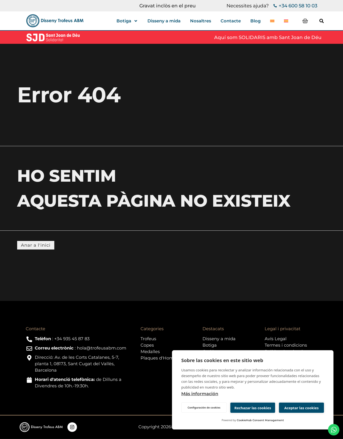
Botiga (127, 20)
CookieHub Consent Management (260, 420)
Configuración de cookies (203, 407)
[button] (323, 21)
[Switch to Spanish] (286, 20)
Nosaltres (200, 21)
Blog (255, 21)
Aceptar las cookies (301, 407)
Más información (199, 393)
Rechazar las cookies (252, 407)
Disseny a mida (164, 21)
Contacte (231, 21)
